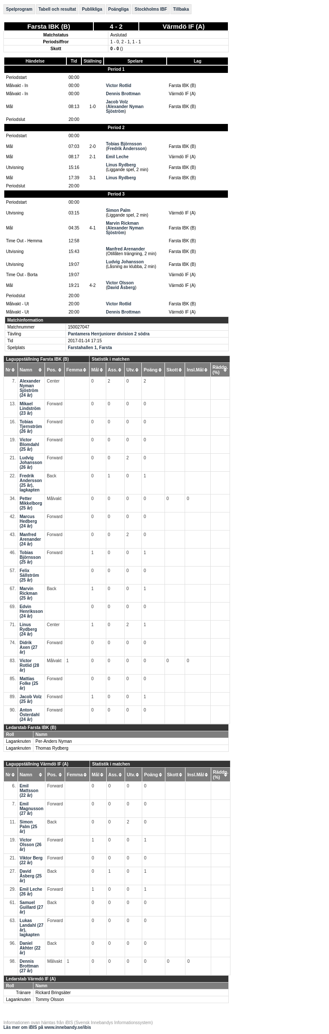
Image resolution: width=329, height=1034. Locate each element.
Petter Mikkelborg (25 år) (31, 503)
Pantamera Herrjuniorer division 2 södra (109, 334)
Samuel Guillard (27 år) (31, 907)
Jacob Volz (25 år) (31, 699)
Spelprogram (19, 9)
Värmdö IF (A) (184, 26)
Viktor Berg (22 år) (31, 860)
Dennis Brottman (123, 93)
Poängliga (118, 9)
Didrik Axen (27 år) (29, 647)
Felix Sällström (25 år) (29, 575)
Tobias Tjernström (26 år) (31, 426)
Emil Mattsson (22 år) (29, 791)
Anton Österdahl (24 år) (30, 715)
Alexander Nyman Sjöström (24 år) (30, 388)
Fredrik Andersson (127, 148)
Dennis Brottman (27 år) (29, 966)
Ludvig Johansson (125, 261)
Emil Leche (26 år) (31, 891)
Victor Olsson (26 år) (31, 845)
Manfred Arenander (125, 249)
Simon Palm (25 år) (28, 827)
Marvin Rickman (122, 223)
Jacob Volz (117, 101)
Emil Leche (117, 156)
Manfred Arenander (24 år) (30, 539)
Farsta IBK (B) (48, 26)
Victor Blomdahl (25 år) (29, 444)
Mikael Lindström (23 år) (30, 408)
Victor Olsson (120, 282)
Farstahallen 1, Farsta (90, 347)
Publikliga (92, 9)
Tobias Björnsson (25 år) (30, 557)
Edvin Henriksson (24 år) (31, 611)
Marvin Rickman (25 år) (29, 593)
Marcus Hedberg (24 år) (28, 521)
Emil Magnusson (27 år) (32, 809)
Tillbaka (181, 9)
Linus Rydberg (121, 165)
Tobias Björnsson (124, 144)
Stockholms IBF (151, 9)
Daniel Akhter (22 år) (30, 948)
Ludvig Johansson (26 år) (31, 462)
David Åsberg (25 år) (31, 876)
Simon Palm (118, 210)
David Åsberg (121, 287)
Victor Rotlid (118, 85)
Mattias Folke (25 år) (29, 683)
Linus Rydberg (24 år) (28, 629)
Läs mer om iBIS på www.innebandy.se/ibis (47, 1027)
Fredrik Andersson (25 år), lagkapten (31, 482)
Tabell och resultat (57, 9)
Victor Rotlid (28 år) (29, 665)
